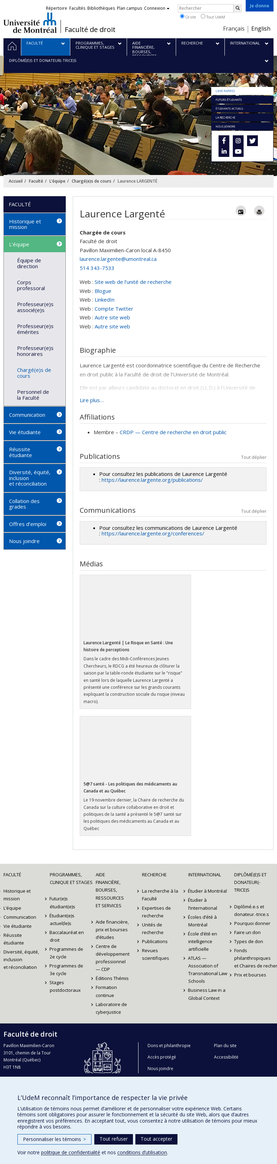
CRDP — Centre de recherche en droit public (173, 432)
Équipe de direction (29, 263)
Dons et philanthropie (169, 1046)
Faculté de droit (90, 29)
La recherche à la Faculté (160, 895)
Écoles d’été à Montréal (202, 921)
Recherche (154, 874)
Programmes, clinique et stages (69, 878)
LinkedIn (104, 299)
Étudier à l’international (202, 904)
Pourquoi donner (252, 923)
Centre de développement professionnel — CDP (112, 957)
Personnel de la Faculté (33, 394)
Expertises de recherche (156, 912)
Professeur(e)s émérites (35, 328)
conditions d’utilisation (142, 1152)
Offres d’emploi (27, 523)
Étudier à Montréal (207, 891)
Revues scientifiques (155, 954)
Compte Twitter (114, 308)
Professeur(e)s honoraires (35, 350)
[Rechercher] (238, 8)
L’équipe (57, 181)
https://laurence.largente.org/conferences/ (153, 533)
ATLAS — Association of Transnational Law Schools (207, 969)
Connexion (156, 8)
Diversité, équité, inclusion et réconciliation (29, 478)
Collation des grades (24, 503)
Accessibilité (226, 1057)
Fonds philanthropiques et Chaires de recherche (254, 958)
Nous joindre (24, 540)
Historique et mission (25, 224)
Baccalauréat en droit (67, 936)
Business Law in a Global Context (207, 994)
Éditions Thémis (112, 978)
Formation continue (106, 991)
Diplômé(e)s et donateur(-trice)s (250, 882)
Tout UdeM (213, 16)
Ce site (188, 16)
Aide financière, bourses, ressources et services (110, 889)
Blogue (103, 290)
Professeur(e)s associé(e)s (35, 307)
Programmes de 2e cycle (67, 953)
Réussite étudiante (20, 452)
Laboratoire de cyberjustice (111, 1008)
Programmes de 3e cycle (67, 969)
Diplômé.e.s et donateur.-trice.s (251, 910)
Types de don (248, 941)
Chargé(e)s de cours (91, 181)
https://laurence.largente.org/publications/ (152, 479)
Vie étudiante (25, 432)
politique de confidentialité (70, 1152)
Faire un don (247, 932)
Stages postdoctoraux (65, 986)
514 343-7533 (97, 267)
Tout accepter (156, 1138)
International (204, 874)
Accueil (16, 181)
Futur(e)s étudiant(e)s (62, 902)
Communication (27, 414)
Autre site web (112, 317)
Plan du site (225, 1046)
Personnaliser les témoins (54, 1139)
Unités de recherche (153, 928)
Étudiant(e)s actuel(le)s (62, 919)
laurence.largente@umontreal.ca (118, 258)
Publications (155, 941)
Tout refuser (114, 1138)
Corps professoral (31, 285)
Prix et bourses (250, 975)
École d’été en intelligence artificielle (202, 941)
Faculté (36, 181)
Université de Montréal (30, 22)
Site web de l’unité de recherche (133, 281)
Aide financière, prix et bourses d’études (112, 929)
